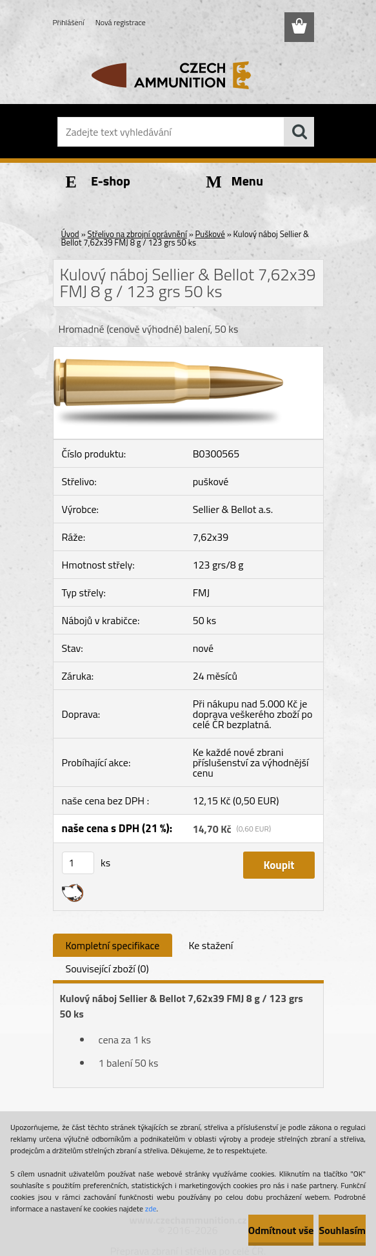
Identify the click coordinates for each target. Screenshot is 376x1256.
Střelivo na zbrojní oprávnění (137, 233)
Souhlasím (342, 1230)
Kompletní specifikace (113, 945)
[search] (299, 132)
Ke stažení (210, 945)
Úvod (70, 233)
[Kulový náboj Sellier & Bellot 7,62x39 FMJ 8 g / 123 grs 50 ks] (188, 352)
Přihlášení (68, 22)
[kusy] (78, 863)
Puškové (210, 233)
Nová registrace (120, 22)
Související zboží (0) (107, 968)
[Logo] (180, 75)
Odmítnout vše (281, 1230)
